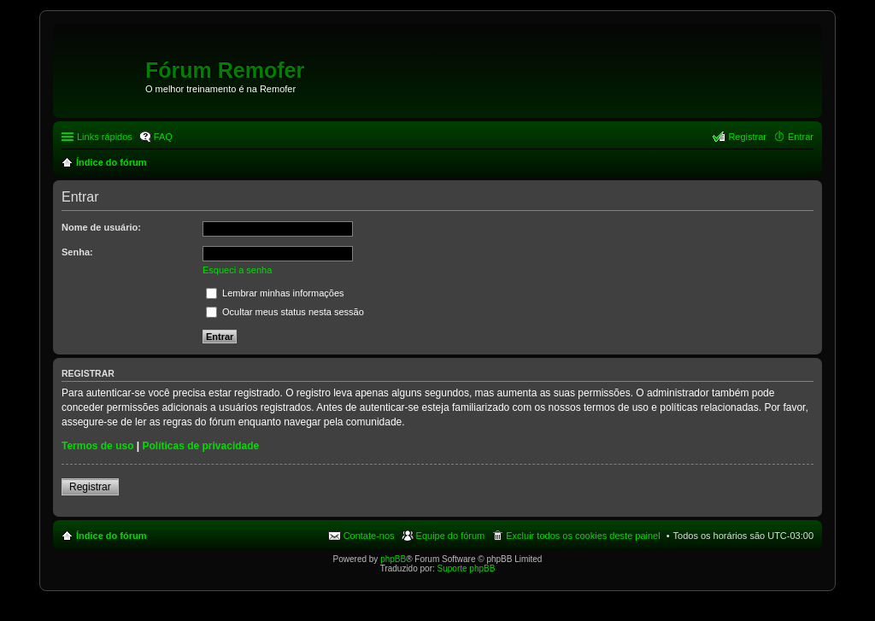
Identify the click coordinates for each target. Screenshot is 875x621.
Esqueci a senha (237, 270)
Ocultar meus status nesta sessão (285, 312)
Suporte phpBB (467, 568)
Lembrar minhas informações (275, 293)
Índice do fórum (111, 535)
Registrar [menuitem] (747, 137)
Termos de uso (97, 446)
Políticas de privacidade (201, 446)
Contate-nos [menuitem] (369, 535)
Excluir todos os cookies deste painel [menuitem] (583, 535)
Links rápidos (104, 137)
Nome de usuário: (101, 227)
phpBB (393, 559)
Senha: (77, 252)
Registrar (90, 487)
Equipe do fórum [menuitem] (450, 535)
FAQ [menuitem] (163, 137)
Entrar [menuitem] (800, 137)
